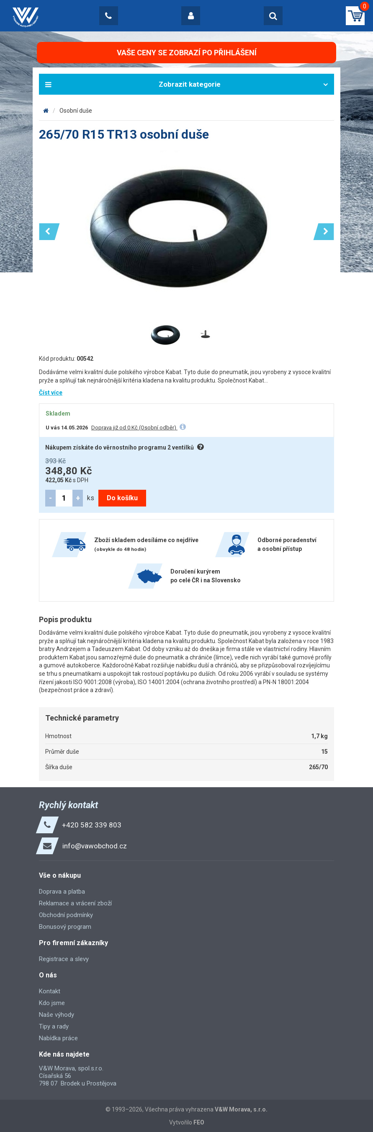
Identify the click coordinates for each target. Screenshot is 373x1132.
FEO (198, 1122)
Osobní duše (75, 110)
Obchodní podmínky (66, 915)
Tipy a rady (54, 1026)
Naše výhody (56, 1014)
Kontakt (49, 991)
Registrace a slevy (64, 959)
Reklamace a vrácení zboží (75, 903)
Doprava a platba (62, 891)
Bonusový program (65, 926)
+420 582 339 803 (91, 825)
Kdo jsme (52, 1003)
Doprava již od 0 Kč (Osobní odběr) (134, 427)
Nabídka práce (58, 1038)
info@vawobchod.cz (94, 846)
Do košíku (122, 498)
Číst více (50, 392)
